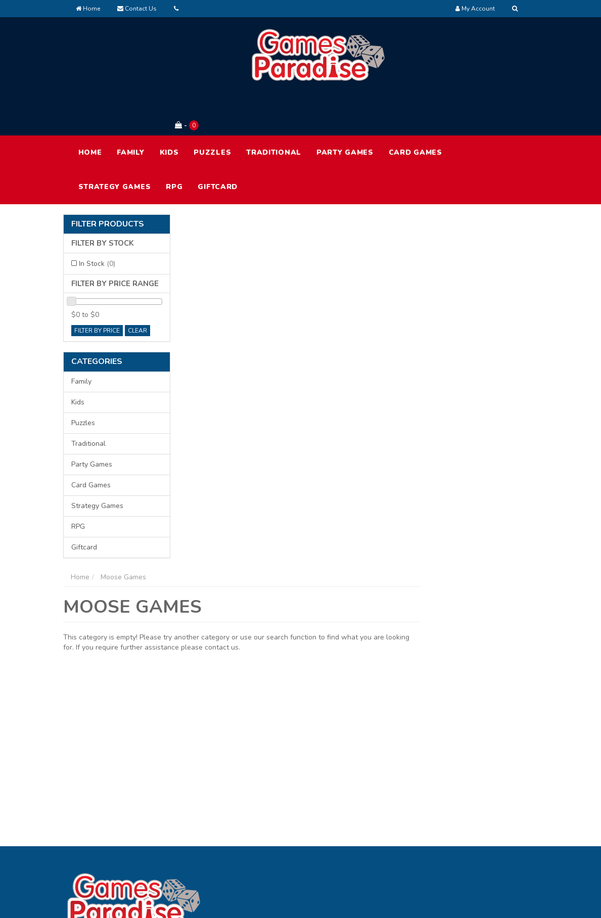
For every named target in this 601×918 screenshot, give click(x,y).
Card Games (415, 110)
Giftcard (218, 145)
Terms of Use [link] (479, 788)
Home (88, 9)
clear (137, 289)
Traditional (273, 110)
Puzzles (212, 110)
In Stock (97, 221)
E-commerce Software (421, 902)
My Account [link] (286, 788)
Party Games (345, 110)
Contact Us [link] (380, 831)
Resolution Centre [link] (296, 831)
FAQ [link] (369, 809)
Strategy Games (114, 145)
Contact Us (137, 9)
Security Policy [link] (481, 852)
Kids (169, 110)
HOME (90, 110)
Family (130, 110)
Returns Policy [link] (481, 831)
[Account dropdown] (475, 8)
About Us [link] (377, 788)
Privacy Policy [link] (479, 809)
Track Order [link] (286, 809)
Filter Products (107, 182)
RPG (174, 145)
